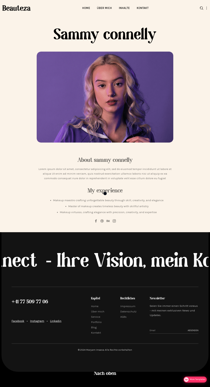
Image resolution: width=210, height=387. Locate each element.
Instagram (37, 321)
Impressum (127, 306)
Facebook (18, 321)
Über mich (97, 311)
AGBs (123, 316)
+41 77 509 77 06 (30, 302)
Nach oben (105, 373)
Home (86, 8)
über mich (104, 8)
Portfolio (96, 322)
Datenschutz (128, 311)
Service (95, 316)
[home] (16, 8)
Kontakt (143, 8)
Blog (94, 327)
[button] (124, 8)
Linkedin (55, 321)
